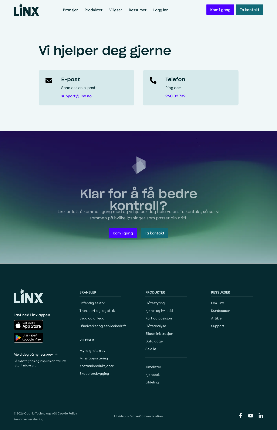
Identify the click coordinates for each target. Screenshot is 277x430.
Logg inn (161, 9)
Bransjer (71, 9)
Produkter (95, 9)
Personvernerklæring (28, 419)
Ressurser (139, 9)
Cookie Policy (67, 413)
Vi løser (116, 9)
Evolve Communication (146, 416)
